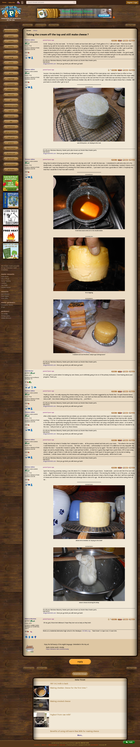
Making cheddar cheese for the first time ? (68, 688)
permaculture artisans (11, 105)
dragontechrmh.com (49, 63)
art (11, 100)
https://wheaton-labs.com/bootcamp (57, 649)
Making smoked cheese (60, 701)
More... (80, 735)
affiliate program (52, 745)
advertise (44, 745)
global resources (11, 132)
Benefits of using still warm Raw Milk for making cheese (74, 731)
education (11, 116)
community (11, 84)
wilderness (10, 89)
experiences (11, 127)
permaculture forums (11, 30)
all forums (11, 169)
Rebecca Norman (30, 619)
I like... (26, 55)
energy (11, 57)
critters (10, 41)
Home (4, 2)
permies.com (11, 153)
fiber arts (11, 94)
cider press (11, 137)
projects (11, 143)
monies (11, 62)
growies (10, 36)
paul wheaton (94, 745)
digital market (11, 148)
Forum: (28, 30)
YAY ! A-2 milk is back (59, 684)
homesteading (11, 52)
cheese (35, 30)
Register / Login (132, 2)
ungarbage (11, 79)
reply (80, 661)
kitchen (10, 68)
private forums (11, 164)
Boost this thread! (80, 674)
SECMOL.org (86, 631)
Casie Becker (29, 371)
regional (11, 111)
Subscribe (11, 2)
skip (11, 121)
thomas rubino (30, 40)
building (10, 46)
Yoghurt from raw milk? (60, 715)
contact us (37, 745)
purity (11, 73)
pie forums (10, 159)
